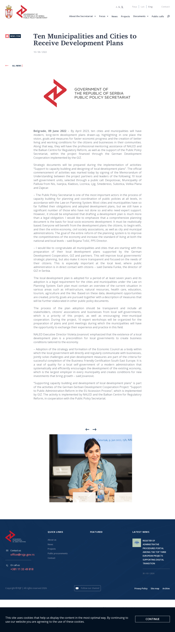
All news (13, 66)
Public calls (158, 16)
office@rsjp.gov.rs (22, 555)
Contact (165, 7)
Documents (139, 16)
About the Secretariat (81, 16)
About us (52, 540)
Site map (155, 589)
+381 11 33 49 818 (21, 570)
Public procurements (58, 554)
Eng (150, 7)
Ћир (134, 7)
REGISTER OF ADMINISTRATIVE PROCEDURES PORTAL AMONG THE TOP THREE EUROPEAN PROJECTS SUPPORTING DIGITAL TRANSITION (154, 552)
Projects (125, 16)
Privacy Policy (140, 589)
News (115, 16)
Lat (143, 7)
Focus (102, 16)
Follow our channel (87, 588)
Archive (166, 589)
